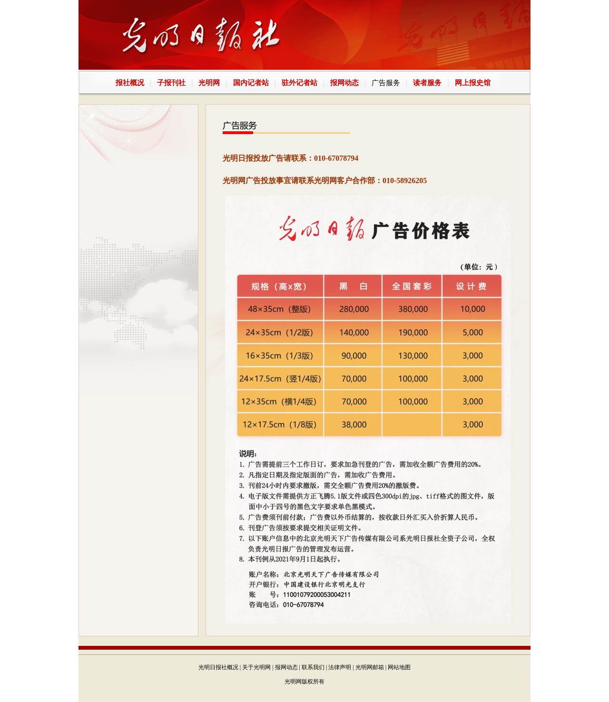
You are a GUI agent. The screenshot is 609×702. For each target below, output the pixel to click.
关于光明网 (256, 667)
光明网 (209, 83)
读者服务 (427, 83)
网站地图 (399, 667)
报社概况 (130, 83)
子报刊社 (171, 83)
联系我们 (313, 667)
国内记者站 (251, 83)
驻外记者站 (299, 83)
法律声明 (339, 667)
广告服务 (386, 83)
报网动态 (344, 83)
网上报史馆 (473, 83)
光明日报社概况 (218, 667)
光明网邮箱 (369, 667)
